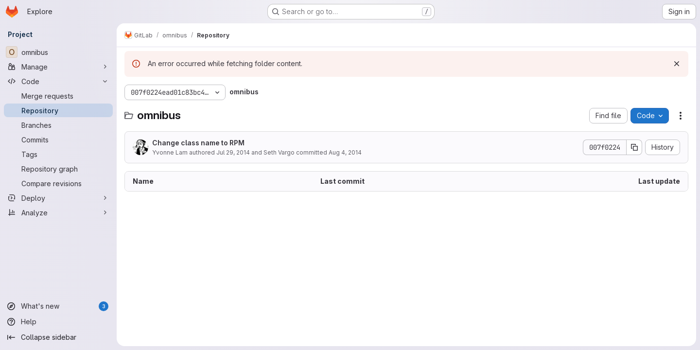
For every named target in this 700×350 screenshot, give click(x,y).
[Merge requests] (58, 96)
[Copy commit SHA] (634, 147)
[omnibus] (58, 52)
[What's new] (58, 306)
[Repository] (58, 110)
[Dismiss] (676, 64)
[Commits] (58, 139)
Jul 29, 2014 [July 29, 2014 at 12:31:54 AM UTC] (233, 152)
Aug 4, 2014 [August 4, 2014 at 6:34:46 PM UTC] (345, 152)
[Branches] (58, 125)
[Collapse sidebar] (58, 337)
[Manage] (58, 66)
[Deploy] (58, 198)
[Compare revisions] (58, 183)
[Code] (58, 81)
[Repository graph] (58, 168)
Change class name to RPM (198, 143)
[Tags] (58, 154)
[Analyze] (58, 212)
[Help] (58, 322)
